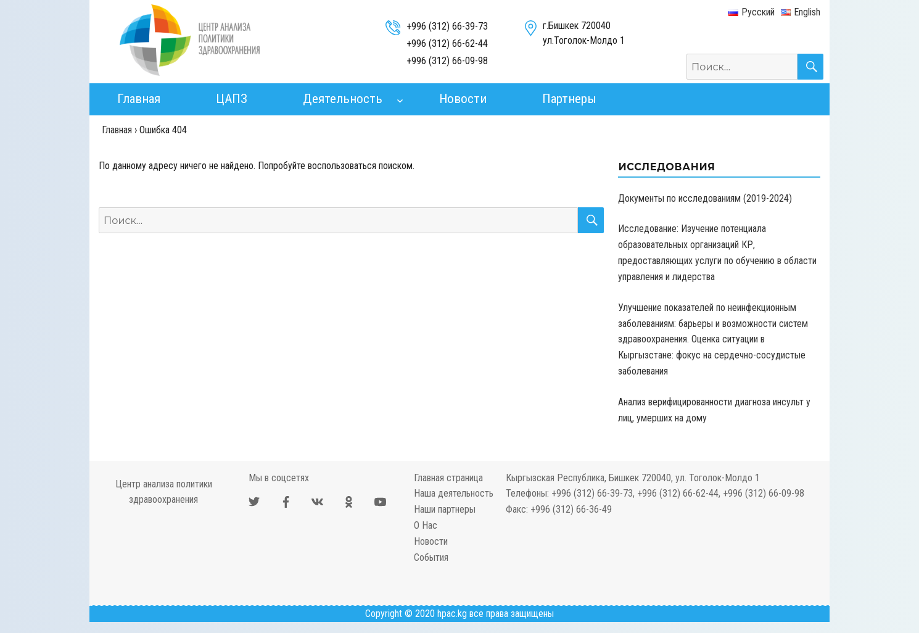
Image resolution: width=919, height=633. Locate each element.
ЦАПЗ (231, 98)
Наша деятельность (453, 493)
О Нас (425, 525)
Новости (463, 98)
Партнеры (569, 98)
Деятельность (342, 98)
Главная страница (448, 478)
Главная (138, 98)
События (431, 557)
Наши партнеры (445, 509)
